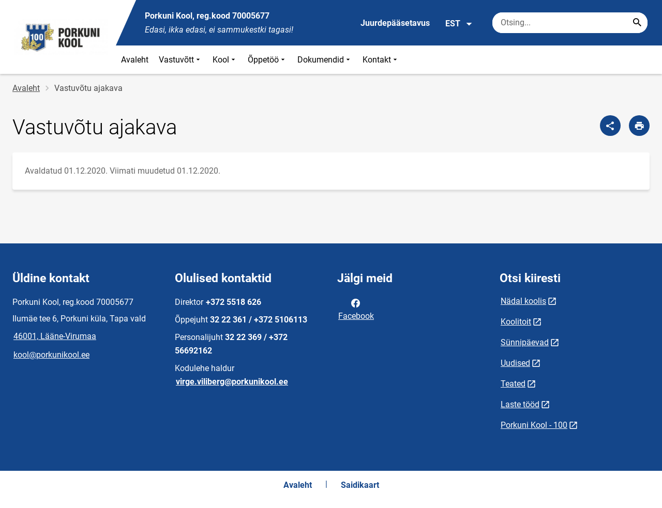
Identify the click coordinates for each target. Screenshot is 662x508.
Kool (225, 60)
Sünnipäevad (525, 342)
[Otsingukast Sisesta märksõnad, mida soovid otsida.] (570, 22)
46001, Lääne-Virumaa (54, 336)
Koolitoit (516, 322)
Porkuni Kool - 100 (534, 425)
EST (459, 24)
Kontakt (381, 60)
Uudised (515, 363)
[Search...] (637, 23)
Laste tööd (520, 404)
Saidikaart (360, 485)
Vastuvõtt (180, 60)
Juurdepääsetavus (395, 23)
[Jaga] (610, 125)
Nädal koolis (523, 301)
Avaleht (134, 60)
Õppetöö (267, 60)
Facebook (356, 308)
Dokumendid (324, 60)
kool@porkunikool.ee (51, 355)
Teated (513, 384)
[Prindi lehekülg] (639, 125)
